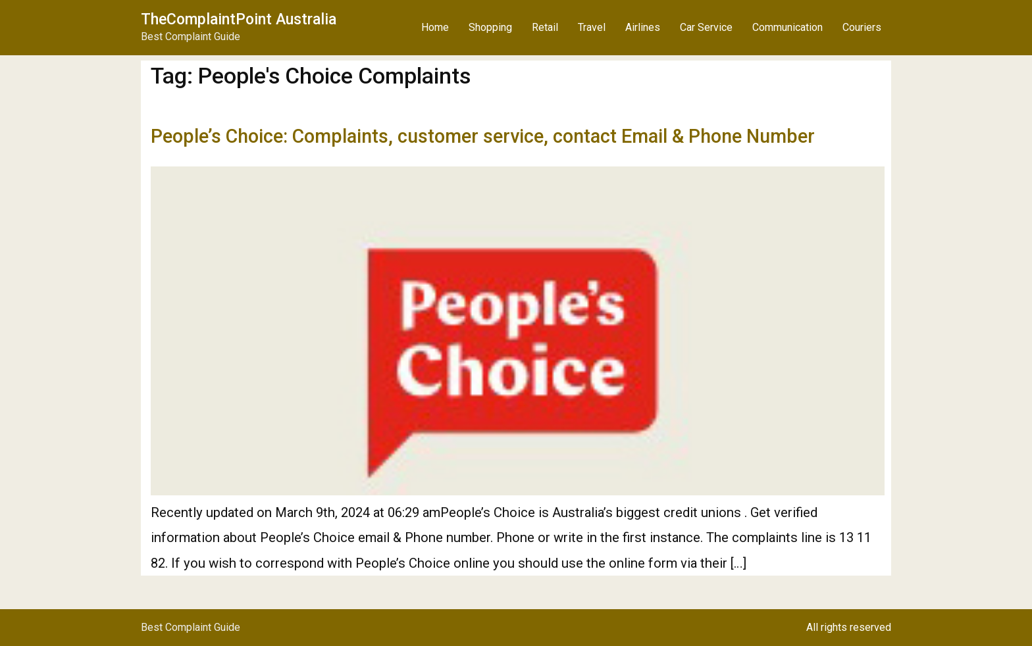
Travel (592, 27)
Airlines (642, 27)
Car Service (706, 27)
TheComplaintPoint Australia (238, 19)
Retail (545, 27)
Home (435, 27)
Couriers (861, 27)
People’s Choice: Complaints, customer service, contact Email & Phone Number (483, 136)
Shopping (490, 27)
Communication (787, 27)
